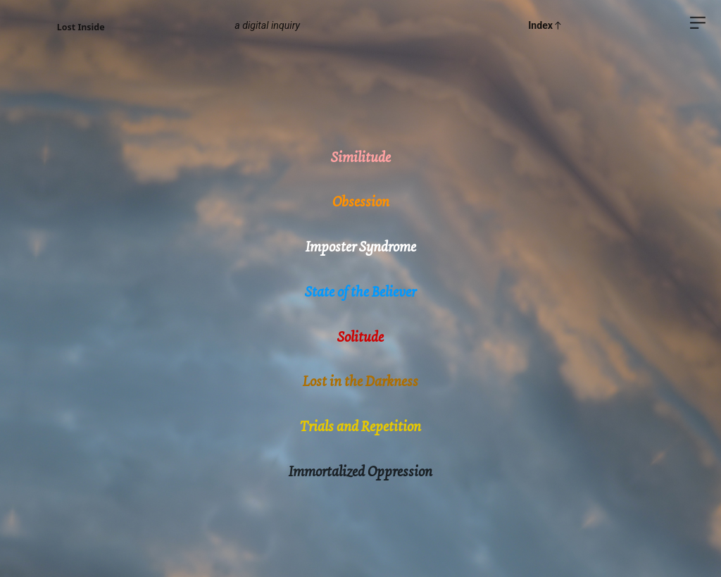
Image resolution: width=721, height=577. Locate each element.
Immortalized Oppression (360, 471)
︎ (697, 23)
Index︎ (545, 25)
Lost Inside (81, 27)
